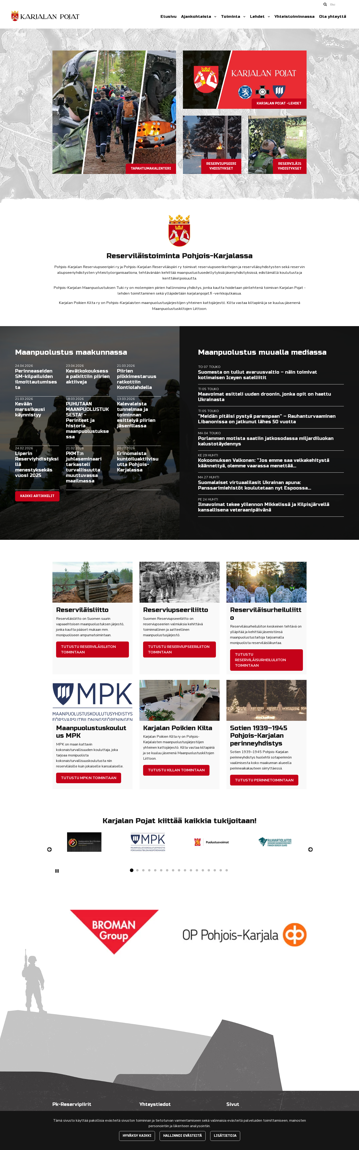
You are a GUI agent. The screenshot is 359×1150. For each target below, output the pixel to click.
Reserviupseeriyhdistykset (221, 166)
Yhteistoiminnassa (295, 16)
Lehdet (258, 16)
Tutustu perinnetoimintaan (264, 780)
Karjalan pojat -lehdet (279, 103)
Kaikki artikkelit (37, 496)
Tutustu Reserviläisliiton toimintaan (88, 649)
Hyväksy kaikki (137, 1136)
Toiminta (231, 16)
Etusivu (168, 16)
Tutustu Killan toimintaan (176, 770)
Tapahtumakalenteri (151, 168)
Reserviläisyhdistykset (290, 166)
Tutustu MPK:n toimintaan (88, 777)
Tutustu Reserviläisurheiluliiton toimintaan (260, 660)
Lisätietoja (225, 1136)
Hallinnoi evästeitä (182, 1136)
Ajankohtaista (196, 16)
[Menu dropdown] (214, 17)
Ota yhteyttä (332, 16)
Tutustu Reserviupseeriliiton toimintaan (178, 649)
